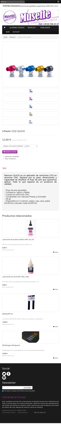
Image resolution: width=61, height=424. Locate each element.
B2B (8, 32)
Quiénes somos (17, 28)
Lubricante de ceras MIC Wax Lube (15, 277)
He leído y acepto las (18, 391)
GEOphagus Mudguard (11, 345)
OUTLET (16, 32)
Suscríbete (27, 388)
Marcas (32, 28)
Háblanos (45, 28)
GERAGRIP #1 (7, 314)
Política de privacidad (27, 391)
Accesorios (12, 159)
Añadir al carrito (10, 152)
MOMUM (16, 156)
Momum (12, 37)
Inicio (5, 37)
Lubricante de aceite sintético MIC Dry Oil (18, 239)
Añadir (55, 252)
